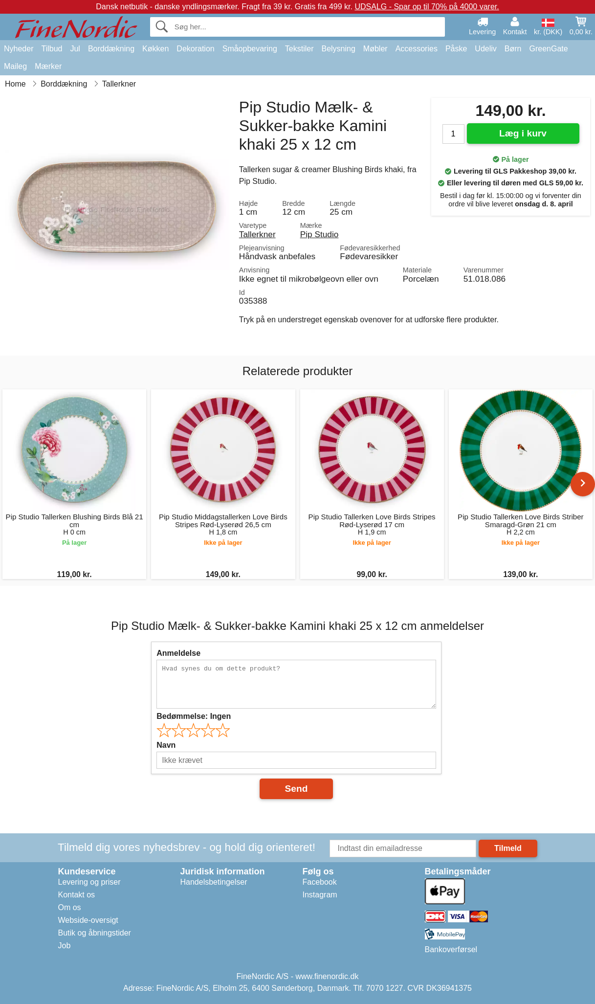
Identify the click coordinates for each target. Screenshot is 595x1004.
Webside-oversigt (88, 920)
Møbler (375, 49)
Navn (166, 745)
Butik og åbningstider (94, 933)
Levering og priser (89, 882)
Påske (456, 49)
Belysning (338, 49)
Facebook (320, 882)
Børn (513, 49)
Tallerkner (257, 234)
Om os (69, 907)
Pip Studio (319, 234)
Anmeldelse (178, 653)
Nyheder (18, 49)
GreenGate (548, 49)
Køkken (155, 49)
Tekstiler (299, 49)
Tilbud (51, 49)
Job (64, 945)
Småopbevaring (249, 49)
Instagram (320, 895)
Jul (75, 49)
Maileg (15, 66)
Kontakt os (76, 895)
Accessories (417, 49)
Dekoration (195, 49)
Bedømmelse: (193, 716)
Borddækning (111, 49)
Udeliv (485, 49)
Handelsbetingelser (213, 882)
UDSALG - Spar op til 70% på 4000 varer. (426, 6)
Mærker (48, 66)
